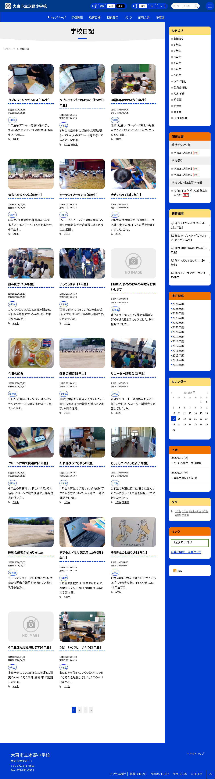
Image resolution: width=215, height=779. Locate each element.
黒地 (120, 6)
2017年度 (178, 346)
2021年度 (178, 327)
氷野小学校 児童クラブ (186, 552)
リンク (128, 17)
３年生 (118, 139)
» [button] (91, 710)
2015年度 (178, 355)
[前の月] (171, 392)
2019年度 (178, 337)
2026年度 (178, 304)
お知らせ (179, 38)
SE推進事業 (180, 118)
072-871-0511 (25, 765)
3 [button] (85, 710)
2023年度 (178, 318)
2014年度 (178, 360)
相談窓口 (112, 17)
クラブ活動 (180, 81)
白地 (111, 6)
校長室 (178, 99)
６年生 (67, 144)
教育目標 (94, 17)
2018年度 (178, 341)
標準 (143, 6)
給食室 (178, 106)
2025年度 (178, 309)
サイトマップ (196, 754)
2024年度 (178, 313)
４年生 (16, 323)
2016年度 (178, 351)
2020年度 (178, 332)
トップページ (58, 17)
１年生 (16, 139)
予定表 (160, 17)
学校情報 (77, 17)
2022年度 (178, 323)
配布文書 (144, 17)
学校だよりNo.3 (186, 152)
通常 (102, 6)
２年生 (118, 233)
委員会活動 (180, 87)
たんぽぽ (179, 93)
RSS (179, 571)
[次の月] (208, 392)
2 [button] (79, 710)
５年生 (67, 233)
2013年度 (178, 365)
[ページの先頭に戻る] (210, 774)
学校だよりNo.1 (186, 174)
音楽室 (178, 112)
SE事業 (74, 144)
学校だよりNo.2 (186, 168)
